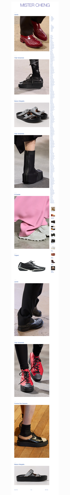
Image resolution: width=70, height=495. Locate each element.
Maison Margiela (19, 101)
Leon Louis (52, 224)
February (51, 42)
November (51, 45)
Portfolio (52, 17)
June (51, 36)
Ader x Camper (52, 250)
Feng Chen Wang (52, 231)
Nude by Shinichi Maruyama (52, 272)
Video (52, 31)
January (51, 43)
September (51, 47)
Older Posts (46, 489)
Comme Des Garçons (20, 403)
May (50, 37)
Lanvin (16, 14)
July (50, 35)
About (52, 16)
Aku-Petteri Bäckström (52, 218)
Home (31, 489)
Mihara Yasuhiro (52, 264)
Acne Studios (53, 211)
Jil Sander (17, 194)
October (51, 38)
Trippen (16, 255)
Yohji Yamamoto (19, 58)
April (51, 40)
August (51, 48)
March (51, 41)
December (51, 44)
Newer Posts (16, 489)
